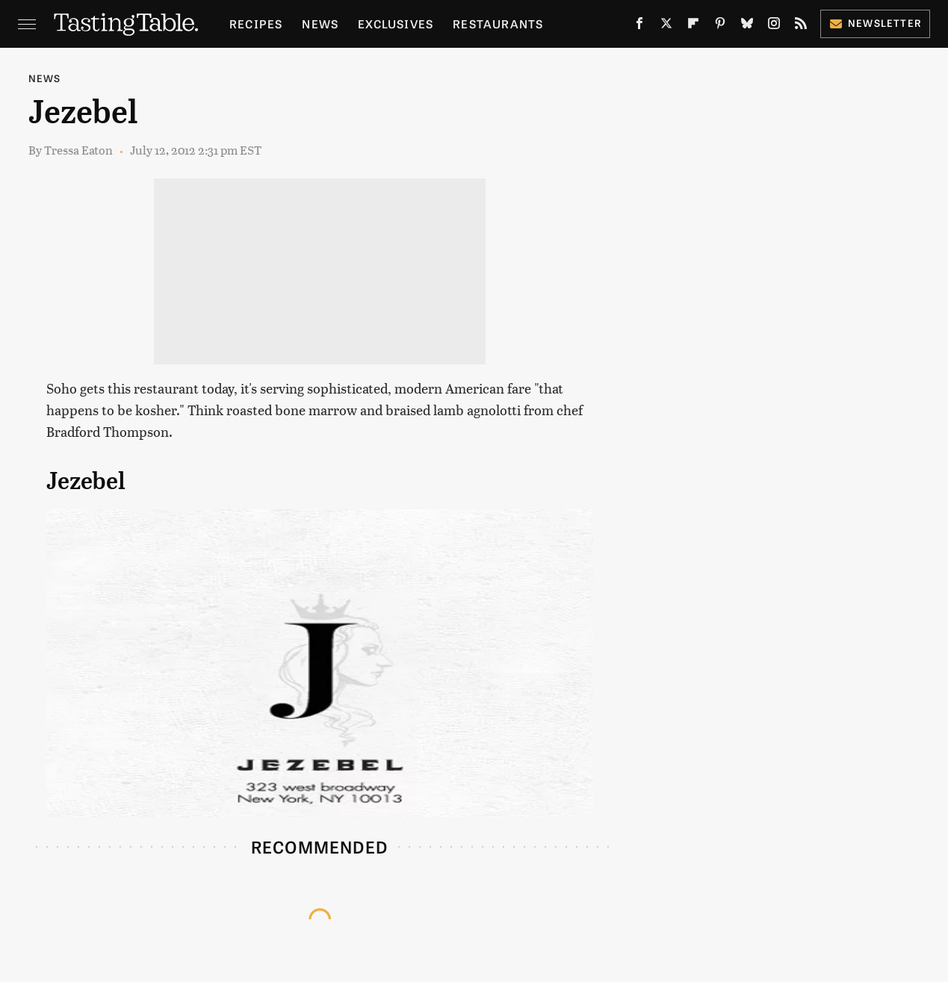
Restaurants (498, 23)
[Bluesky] (747, 26)
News (320, 23)
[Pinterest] (720, 26)
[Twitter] (666, 26)
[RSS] (800, 26)
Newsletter (875, 23)
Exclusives (395, 23)
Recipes (255, 23)
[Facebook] (639, 26)
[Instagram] (773, 26)
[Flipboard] (693, 26)
